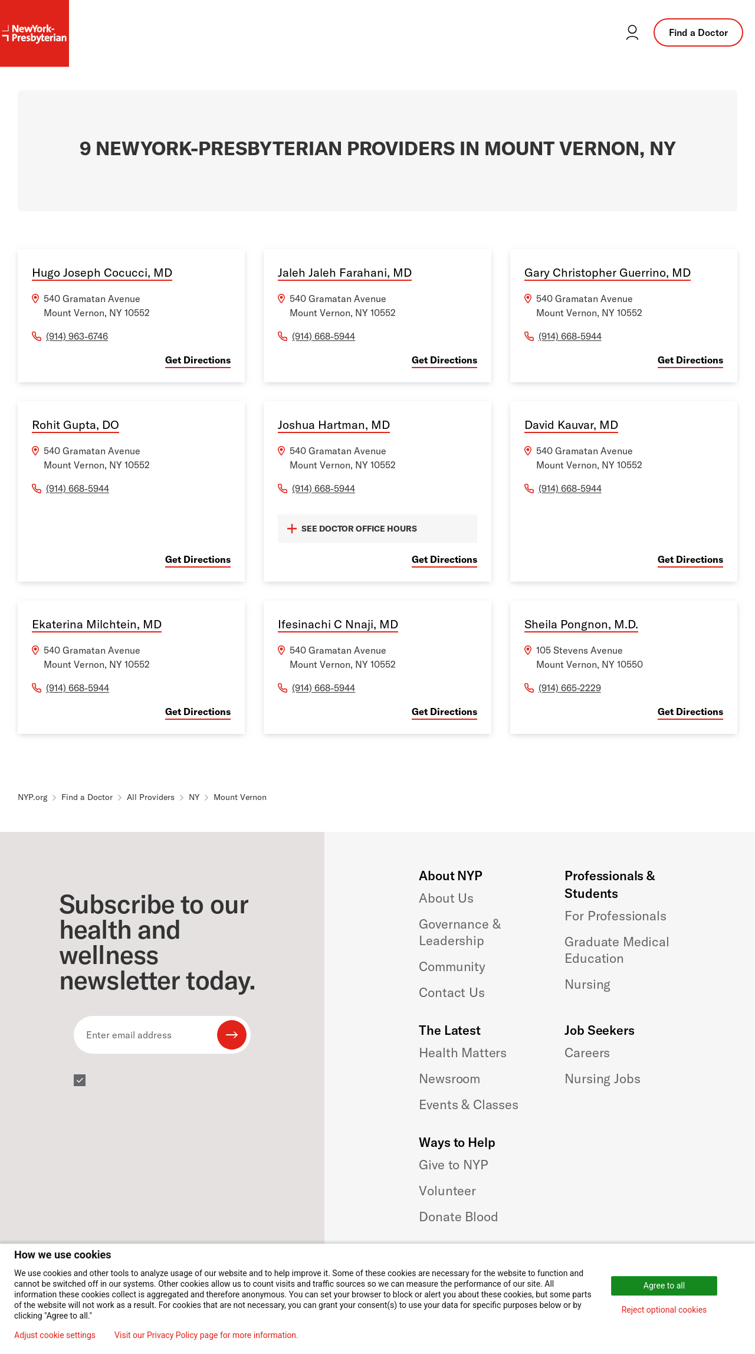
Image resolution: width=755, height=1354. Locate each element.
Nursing (587, 984)
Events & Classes (468, 1104)
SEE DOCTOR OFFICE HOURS (352, 528)
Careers (587, 1052)
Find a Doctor (698, 32)
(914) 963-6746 (77, 336)
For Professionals (615, 915)
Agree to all (664, 1285)
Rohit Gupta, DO (75, 424)
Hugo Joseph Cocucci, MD (102, 272)
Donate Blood (458, 1216)
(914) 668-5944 (323, 336)
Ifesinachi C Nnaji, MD (338, 624)
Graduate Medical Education (616, 949)
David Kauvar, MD (571, 424)
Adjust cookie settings (55, 1335)
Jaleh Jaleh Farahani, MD (345, 272)
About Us (446, 898)
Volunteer (447, 1190)
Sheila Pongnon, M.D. (581, 624)
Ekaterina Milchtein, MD (97, 624)
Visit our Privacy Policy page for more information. (206, 1335)
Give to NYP (453, 1164)
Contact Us (451, 992)
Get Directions (198, 360)
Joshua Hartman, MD (334, 424)
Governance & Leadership (459, 932)
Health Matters (463, 1052)
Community (452, 966)
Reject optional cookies (664, 1309)
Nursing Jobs (602, 1078)
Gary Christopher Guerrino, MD (607, 272)
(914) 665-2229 (570, 688)
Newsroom (449, 1078)
